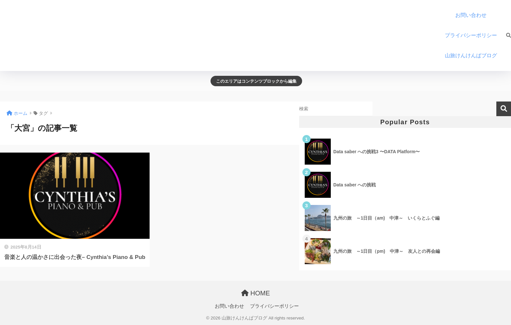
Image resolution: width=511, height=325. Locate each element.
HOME (255, 293)
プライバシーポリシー (471, 35)
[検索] (505, 35)
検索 (503, 109)
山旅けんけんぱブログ (473, 55)
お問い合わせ (471, 15)
